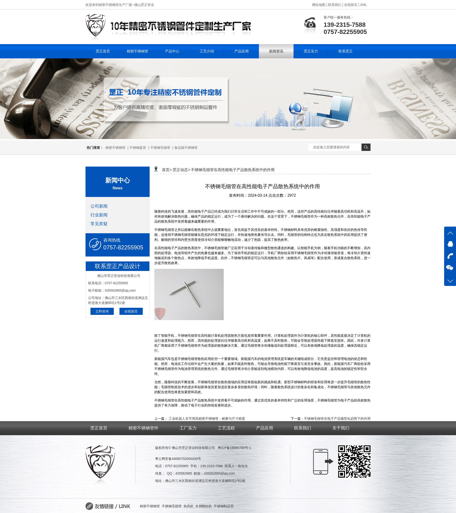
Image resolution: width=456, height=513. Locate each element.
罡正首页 (103, 51)
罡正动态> (181, 170)
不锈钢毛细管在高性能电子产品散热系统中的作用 (233, 170)
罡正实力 (311, 51)
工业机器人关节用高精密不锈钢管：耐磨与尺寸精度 (207, 418)
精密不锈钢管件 (143, 428)
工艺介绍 (207, 51)
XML (363, 5)
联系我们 (302, 428)
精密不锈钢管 (137, 51)
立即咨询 (102, 311)
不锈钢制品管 (224, 506)
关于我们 (340, 428)
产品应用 (241, 51)
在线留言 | (351, 5)
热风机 (189, 506)
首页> (167, 170)
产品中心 (172, 51)
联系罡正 (345, 51)
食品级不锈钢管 (186, 147)
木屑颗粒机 (203, 506)
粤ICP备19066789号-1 (234, 448)
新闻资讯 (276, 51)
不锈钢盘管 (137, 147)
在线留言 (131, 311)
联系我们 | (335, 5)
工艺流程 (226, 428)
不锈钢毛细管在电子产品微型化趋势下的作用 (337, 418)
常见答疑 (99, 223)
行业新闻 (99, 215)
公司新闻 (99, 206)
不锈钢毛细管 (160, 147)
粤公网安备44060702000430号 (178, 459)
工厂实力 (188, 428)
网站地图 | (319, 5)
